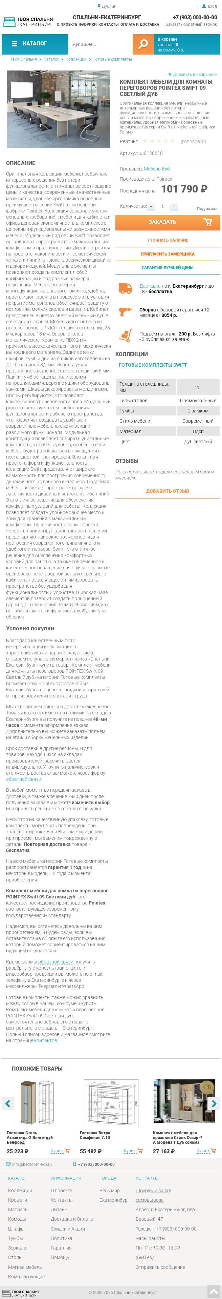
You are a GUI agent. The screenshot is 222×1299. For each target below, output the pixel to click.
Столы (15, 1257)
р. (180, 50)
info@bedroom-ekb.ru (32, 1164)
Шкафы (16, 1229)
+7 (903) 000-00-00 (195, 17)
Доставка (150, 286)
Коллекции (76, 59)
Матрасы (18, 1209)
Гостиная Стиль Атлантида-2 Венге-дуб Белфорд (30, 1138)
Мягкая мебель (25, 1267)
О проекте (67, 24)
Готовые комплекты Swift (153, 365)
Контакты (108, 24)
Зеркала (17, 1248)
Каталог (51, 59)
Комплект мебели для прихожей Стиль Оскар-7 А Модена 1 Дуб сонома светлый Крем (177, 1140)
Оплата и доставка (139, 24)
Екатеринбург (114, 1200)
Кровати (17, 1200)
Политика (61, 1238)
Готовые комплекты (112, 59)
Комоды (17, 1219)
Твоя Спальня (23, 59)
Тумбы (15, 1238)
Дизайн (59, 1209)
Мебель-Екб (157, 168)
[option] (58, 109)
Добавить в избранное (195, 74)
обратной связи (23, 779)
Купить (57, 1151)
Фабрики (88, 24)
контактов (45, 1040)
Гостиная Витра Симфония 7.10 (95, 1135)
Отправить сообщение (160, 1267)
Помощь (60, 1257)
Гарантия (61, 1248)
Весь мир (109, 1190)
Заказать (181, 222)
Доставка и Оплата (72, 1219)
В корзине (167, 39)
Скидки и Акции (68, 1229)
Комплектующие (26, 1276)
